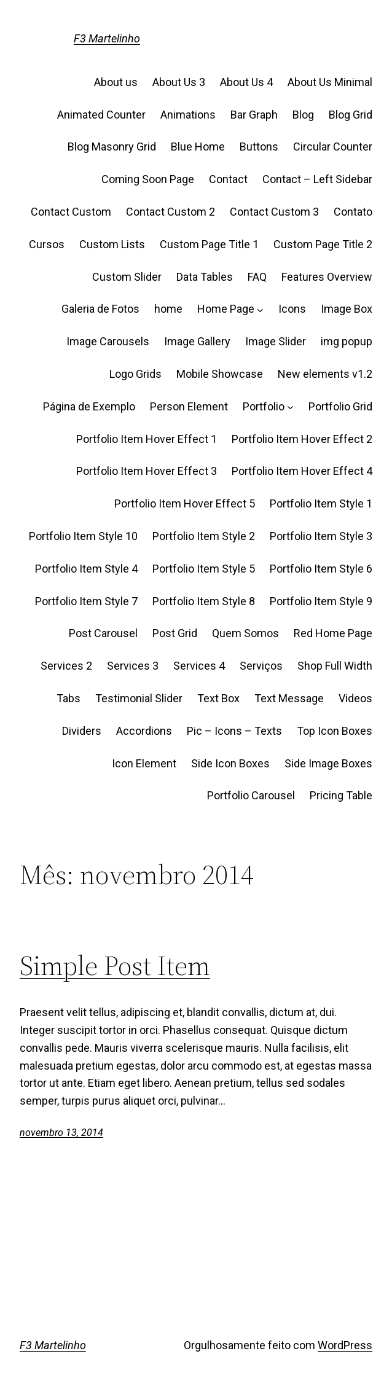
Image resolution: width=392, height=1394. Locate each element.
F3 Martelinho (107, 38)
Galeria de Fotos (100, 308)
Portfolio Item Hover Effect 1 (146, 439)
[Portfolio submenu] (290, 407)
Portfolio (263, 406)
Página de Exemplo (89, 406)
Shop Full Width (334, 665)
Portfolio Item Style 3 (321, 536)
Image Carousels (107, 341)
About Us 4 (246, 82)
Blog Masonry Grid (112, 146)
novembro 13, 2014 (61, 1132)
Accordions (144, 730)
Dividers (81, 730)
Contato (353, 211)
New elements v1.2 (325, 373)
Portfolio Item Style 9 (321, 601)
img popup (346, 341)
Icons (292, 308)
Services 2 (66, 665)
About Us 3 (178, 82)
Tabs (68, 698)
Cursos (47, 244)
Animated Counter (101, 114)
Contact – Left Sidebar (317, 179)
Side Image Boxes (328, 763)
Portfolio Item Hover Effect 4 (302, 470)
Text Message (289, 698)
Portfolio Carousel (251, 795)
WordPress (345, 1345)
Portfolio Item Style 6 (321, 568)
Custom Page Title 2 (322, 244)
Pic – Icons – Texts (234, 730)
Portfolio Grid (340, 406)
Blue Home (198, 146)
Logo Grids (135, 373)
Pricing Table (341, 795)
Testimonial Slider (138, 698)
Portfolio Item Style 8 (203, 601)
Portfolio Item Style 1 (321, 503)
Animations (188, 114)
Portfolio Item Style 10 (83, 536)
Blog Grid (350, 114)
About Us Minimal (330, 82)
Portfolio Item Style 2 (203, 536)
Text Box (218, 698)
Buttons (259, 146)
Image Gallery (197, 341)
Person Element (189, 406)
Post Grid (174, 633)
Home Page (225, 308)
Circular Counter (332, 146)
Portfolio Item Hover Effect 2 (302, 439)
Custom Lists (112, 244)
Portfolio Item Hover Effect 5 (184, 503)
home (168, 308)
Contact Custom (71, 211)
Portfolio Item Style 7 (86, 601)
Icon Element (144, 763)
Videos (355, 698)
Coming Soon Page (147, 179)
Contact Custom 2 (170, 211)
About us (116, 82)
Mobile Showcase (219, 373)
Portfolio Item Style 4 (86, 568)
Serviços (261, 665)
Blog (303, 114)
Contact (228, 179)
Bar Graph (254, 114)
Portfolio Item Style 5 (203, 568)
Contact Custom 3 (274, 211)
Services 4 (199, 665)
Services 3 (133, 665)
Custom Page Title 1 (209, 244)
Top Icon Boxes (334, 730)
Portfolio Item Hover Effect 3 (146, 470)
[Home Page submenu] (260, 309)
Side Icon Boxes (230, 763)
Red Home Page (333, 633)
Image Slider (275, 341)
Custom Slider (127, 276)
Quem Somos (245, 633)
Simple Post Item (115, 966)
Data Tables (204, 276)
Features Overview (326, 276)
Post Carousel (103, 633)
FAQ (257, 276)
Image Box (346, 308)
